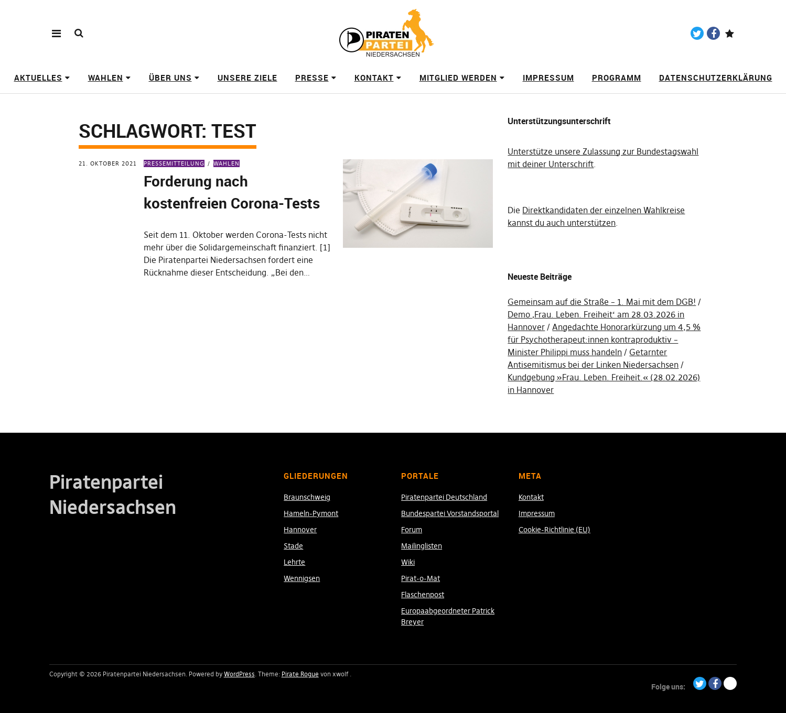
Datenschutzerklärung (715, 77)
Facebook (713, 33)
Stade (293, 546)
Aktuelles (38, 77)
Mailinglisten (421, 546)
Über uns (170, 77)
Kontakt (374, 77)
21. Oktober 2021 (108, 163)
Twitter (697, 33)
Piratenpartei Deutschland (444, 497)
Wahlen (105, 77)
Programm (616, 77)
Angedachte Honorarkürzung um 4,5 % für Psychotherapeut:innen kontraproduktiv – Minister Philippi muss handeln (604, 339)
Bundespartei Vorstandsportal (450, 513)
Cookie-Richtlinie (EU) (554, 529)
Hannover (300, 529)
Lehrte (294, 562)
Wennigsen (302, 578)
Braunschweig (307, 497)
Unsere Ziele (247, 77)
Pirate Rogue (300, 674)
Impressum (548, 77)
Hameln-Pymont (311, 513)
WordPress (239, 674)
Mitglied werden (458, 77)
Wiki (408, 562)
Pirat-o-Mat (420, 578)
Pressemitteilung (174, 163)
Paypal (729, 33)
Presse (312, 77)
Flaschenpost (422, 594)
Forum (411, 529)
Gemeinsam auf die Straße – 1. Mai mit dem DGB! (602, 302)
